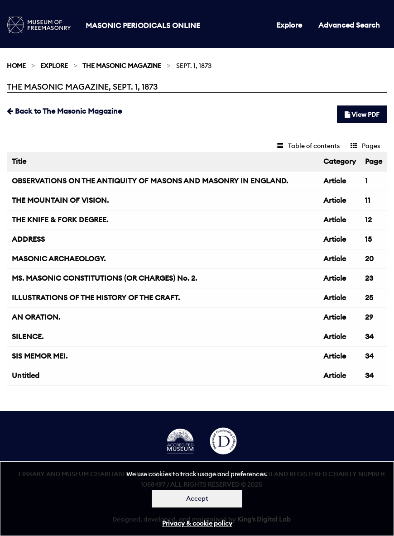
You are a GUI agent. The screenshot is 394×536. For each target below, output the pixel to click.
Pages (365, 146)
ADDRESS (28, 239)
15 (368, 239)
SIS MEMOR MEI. (39, 355)
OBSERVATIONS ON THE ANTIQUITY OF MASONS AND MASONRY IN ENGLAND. (150, 180)
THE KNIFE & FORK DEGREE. (60, 219)
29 (369, 316)
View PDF (362, 114)
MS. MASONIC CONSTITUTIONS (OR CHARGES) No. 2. (104, 277)
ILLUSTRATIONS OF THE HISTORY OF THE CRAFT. (96, 297)
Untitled (25, 375)
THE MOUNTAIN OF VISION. (60, 200)
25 (369, 297)
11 (367, 200)
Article (334, 180)
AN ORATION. (36, 316)
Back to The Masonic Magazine (64, 110)
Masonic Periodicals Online (143, 25)
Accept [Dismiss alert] (197, 498)
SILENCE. (27, 336)
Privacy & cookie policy (197, 523)
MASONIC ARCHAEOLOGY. (59, 258)
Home (16, 66)
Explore (289, 24)
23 (369, 277)
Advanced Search (349, 24)
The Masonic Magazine (121, 66)
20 (369, 258)
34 (369, 336)
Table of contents (308, 146)
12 (368, 219)
